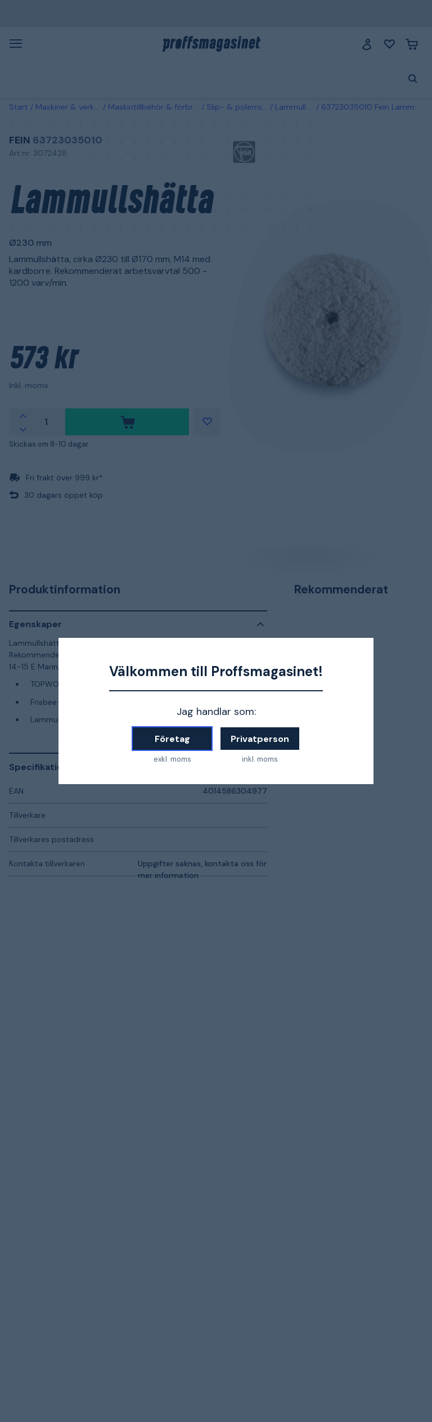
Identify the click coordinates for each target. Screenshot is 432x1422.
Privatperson (260, 739)
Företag (172, 739)
